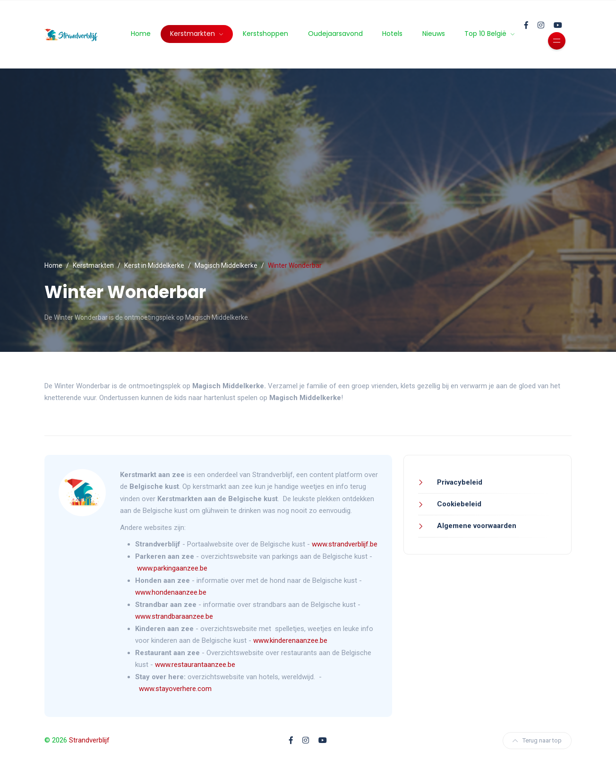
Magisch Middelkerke (226, 265)
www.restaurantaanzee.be (195, 664)
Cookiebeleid (458, 504)
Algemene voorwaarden (475, 525)
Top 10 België (486, 33)
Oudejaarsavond (335, 33)
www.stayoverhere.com (175, 688)
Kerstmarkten (193, 33)
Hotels (392, 33)
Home (141, 33)
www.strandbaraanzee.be (174, 616)
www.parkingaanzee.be (173, 568)
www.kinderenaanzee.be (290, 640)
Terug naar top (537, 740)
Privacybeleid (458, 482)
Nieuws (433, 33)
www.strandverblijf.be (344, 544)
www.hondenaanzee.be (170, 592)
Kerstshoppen (265, 33)
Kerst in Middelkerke (154, 265)
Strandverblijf (89, 740)
